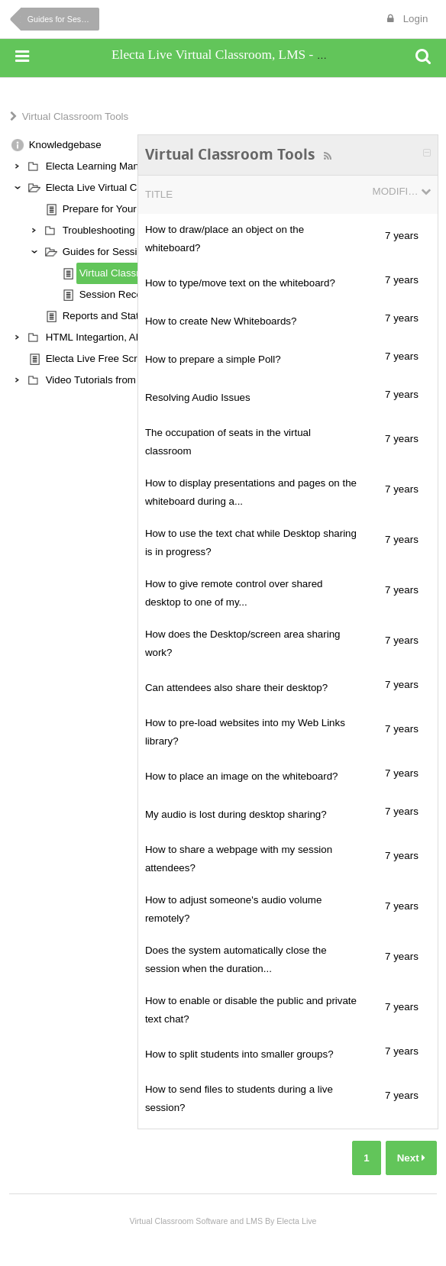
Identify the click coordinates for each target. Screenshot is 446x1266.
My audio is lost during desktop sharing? (236, 814)
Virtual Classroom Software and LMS (196, 1221)
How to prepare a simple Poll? (213, 359)
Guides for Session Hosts (63, 19)
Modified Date (396, 191)
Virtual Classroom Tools (75, 116)
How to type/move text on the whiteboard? (240, 283)
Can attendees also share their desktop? (236, 687)
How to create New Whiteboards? (221, 321)
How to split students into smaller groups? (239, 1054)
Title (159, 194)
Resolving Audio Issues (197, 397)
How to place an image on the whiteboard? (241, 776)
